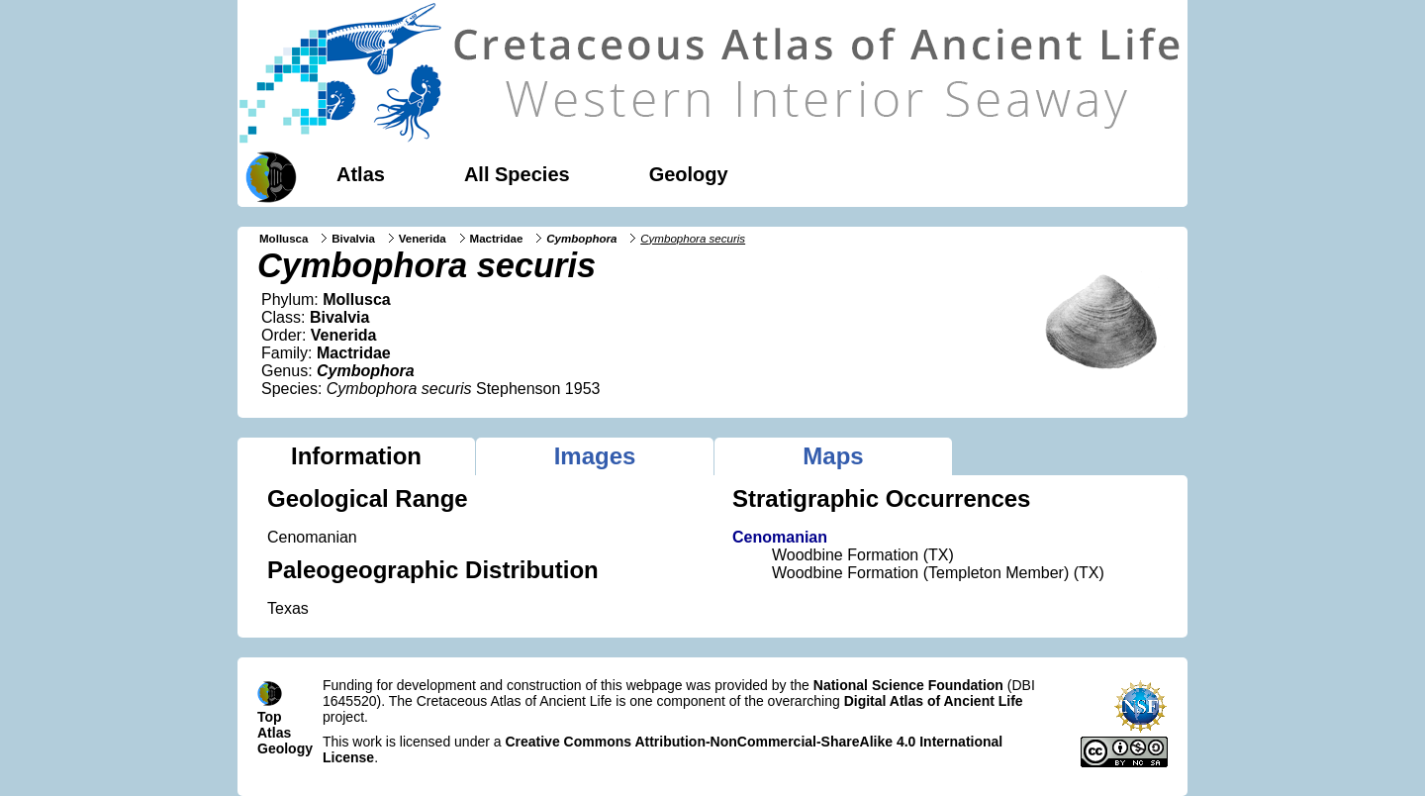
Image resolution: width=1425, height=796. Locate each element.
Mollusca (283, 239)
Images (595, 456)
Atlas (360, 174)
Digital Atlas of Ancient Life (933, 701)
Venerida (422, 239)
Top (269, 717)
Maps (833, 456)
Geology (688, 174)
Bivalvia (353, 239)
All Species (517, 174)
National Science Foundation (908, 685)
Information (356, 456)
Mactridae (496, 239)
